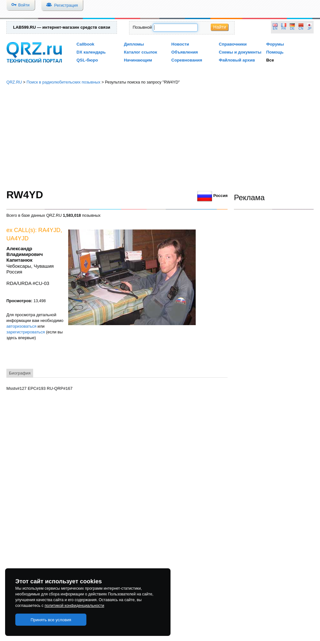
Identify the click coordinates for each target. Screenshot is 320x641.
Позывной (142, 27)
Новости (180, 44)
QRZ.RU (14, 82)
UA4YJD (17, 238)
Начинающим (138, 60)
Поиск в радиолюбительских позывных (63, 82)
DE (292, 28)
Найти (219, 27)
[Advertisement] (160, 137)
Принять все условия (51, 619)
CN (301, 28)
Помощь (275, 52)
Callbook (85, 44)
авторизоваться (21, 326)
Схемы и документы (240, 52)
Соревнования (186, 60)
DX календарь (91, 52)
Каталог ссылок (140, 52)
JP (309, 28)
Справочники (232, 44)
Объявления (184, 52)
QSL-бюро (87, 60)
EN (275, 28)
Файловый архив (237, 60)
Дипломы (134, 44)
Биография (20, 373)
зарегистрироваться (25, 332)
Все (270, 60)
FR (283, 28)
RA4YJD (49, 230)
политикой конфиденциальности (74, 605)
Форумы (275, 44)
